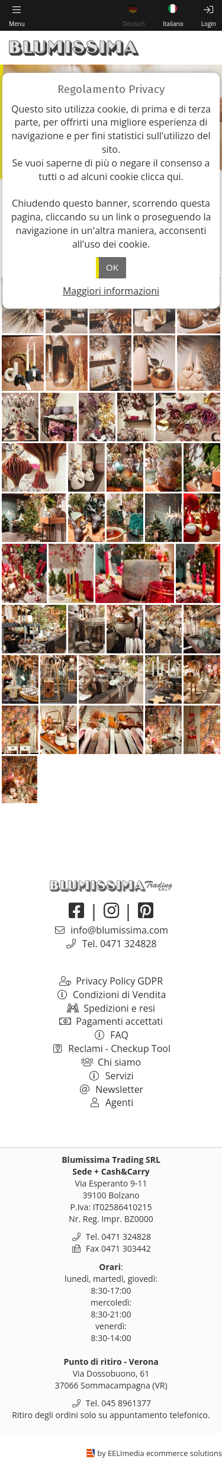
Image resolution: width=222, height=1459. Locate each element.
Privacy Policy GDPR (111, 980)
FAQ (111, 1034)
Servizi (110, 1075)
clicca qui (161, 176)
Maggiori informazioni (111, 290)
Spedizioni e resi (111, 1008)
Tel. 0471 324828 (119, 943)
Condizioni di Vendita (111, 994)
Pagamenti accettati (111, 1021)
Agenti (111, 1102)
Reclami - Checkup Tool (111, 1048)
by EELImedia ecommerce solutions (159, 1453)
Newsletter (111, 1089)
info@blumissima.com (119, 930)
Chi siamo (111, 1062)
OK (112, 267)
